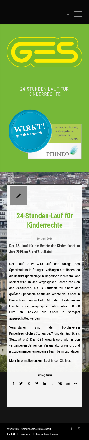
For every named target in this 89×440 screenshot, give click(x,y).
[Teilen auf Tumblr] (52, 383)
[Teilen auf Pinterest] (37, 383)
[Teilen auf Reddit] (68, 383)
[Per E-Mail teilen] (76, 383)
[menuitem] (66, 14)
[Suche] (66, 14)
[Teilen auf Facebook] (13, 383)
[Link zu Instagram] (78, 428)
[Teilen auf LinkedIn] (44, 383)
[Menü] (75, 14)
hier (67, 361)
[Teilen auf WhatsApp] (29, 383)
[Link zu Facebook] (71, 428)
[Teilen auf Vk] (60, 383)
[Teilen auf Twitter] (21, 383)
